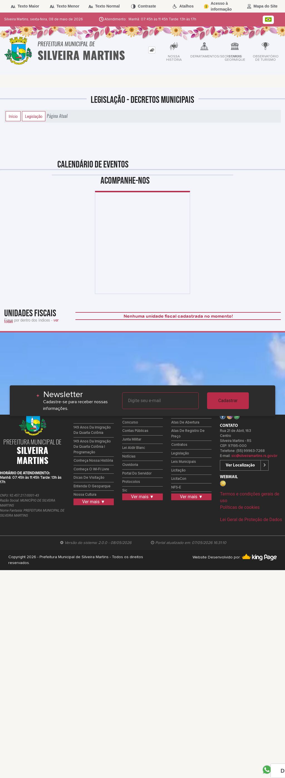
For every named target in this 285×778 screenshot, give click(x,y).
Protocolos (131, 482)
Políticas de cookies (239, 507)
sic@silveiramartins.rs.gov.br (254, 456)
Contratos (179, 445)
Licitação (178, 470)
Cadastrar (228, 400)
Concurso (130, 422)
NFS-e (176, 487)
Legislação (33, 116)
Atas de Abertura (185, 422)
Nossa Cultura (84, 495)
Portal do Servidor (136, 473)
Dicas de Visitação (88, 478)
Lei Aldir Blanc (133, 448)
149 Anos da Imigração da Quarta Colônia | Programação (92, 447)
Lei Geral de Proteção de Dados (251, 519)
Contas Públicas (135, 431)
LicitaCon (178, 479)
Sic (124, 490)
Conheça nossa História (93, 461)
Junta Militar (131, 439)
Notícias (129, 456)
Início (13, 116)
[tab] (151, 50)
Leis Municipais (183, 462)
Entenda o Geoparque (91, 486)
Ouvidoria (130, 465)
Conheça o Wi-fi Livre (91, 469)
